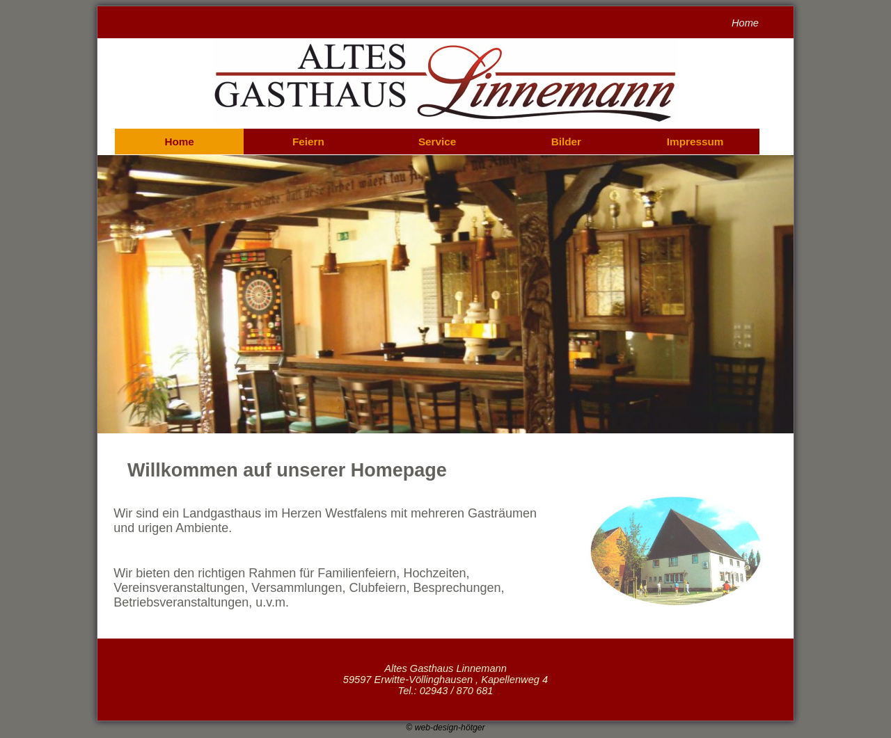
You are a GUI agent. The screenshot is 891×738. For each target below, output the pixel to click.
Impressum (695, 141)
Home (179, 141)
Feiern (308, 141)
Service (437, 141)
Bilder (566, 141)
